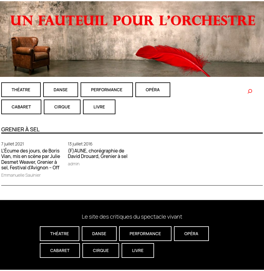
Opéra (153, 89)
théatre (21, 89)
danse (61, 89)
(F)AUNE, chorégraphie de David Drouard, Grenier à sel (98, 154)
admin (74, 164)
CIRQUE (62, 107)
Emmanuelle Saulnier (21, 175)
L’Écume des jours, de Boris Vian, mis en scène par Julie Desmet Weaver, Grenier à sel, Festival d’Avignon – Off (30, 159)
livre (99, 107)
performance (107, 89)
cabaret (21, 107)
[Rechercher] (250, 91)
